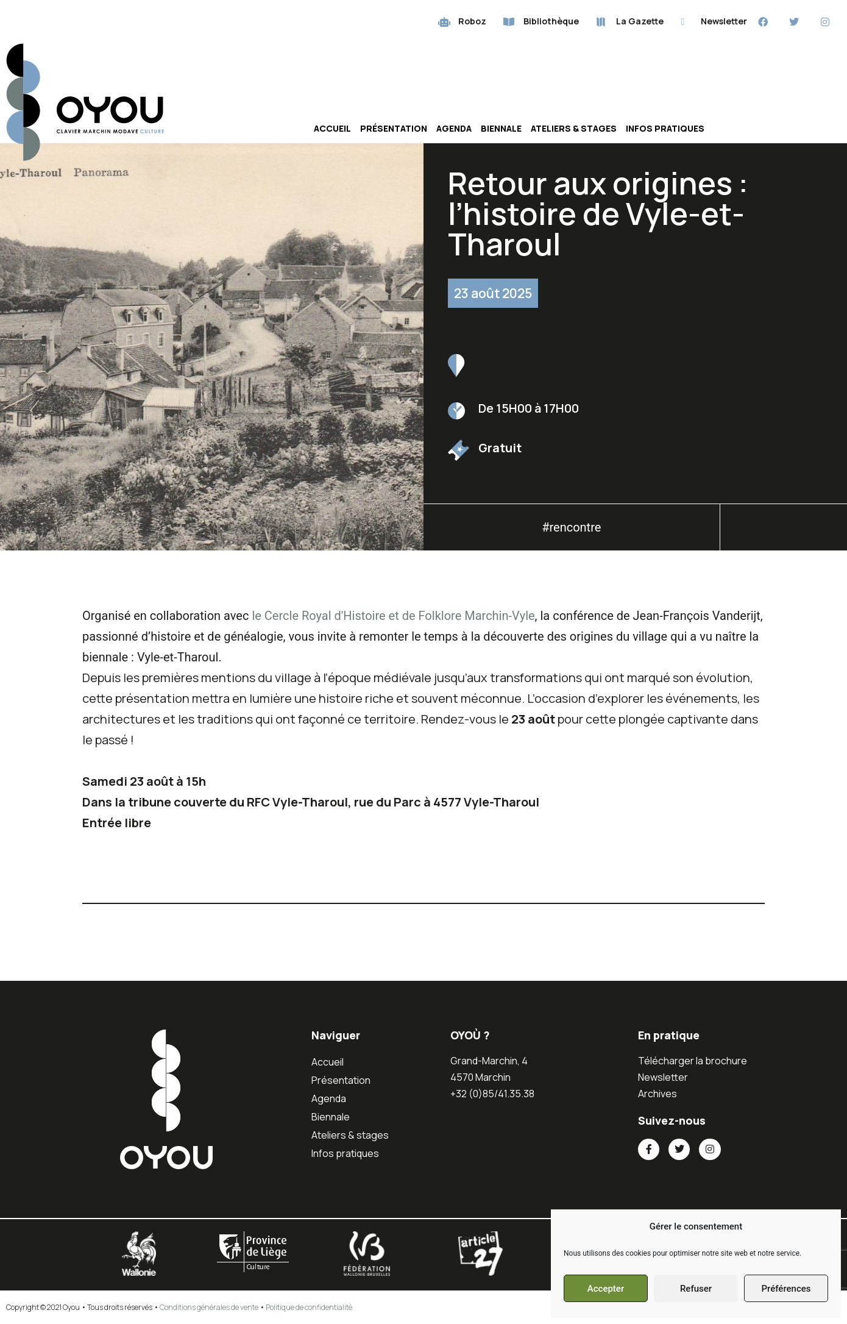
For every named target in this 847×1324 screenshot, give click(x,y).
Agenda (454, 128)
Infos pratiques (665, 128)
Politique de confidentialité (309, 1307)
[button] (783, 531)
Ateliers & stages (574, 128)
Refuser (696, 1288)
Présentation (393, 128)
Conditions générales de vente (209, 1307)
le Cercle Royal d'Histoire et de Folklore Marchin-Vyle (393, 615)
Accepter (605, 1288)
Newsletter (663, 1077)
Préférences (785, 1288)
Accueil (332, 128)
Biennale (501, 128)
